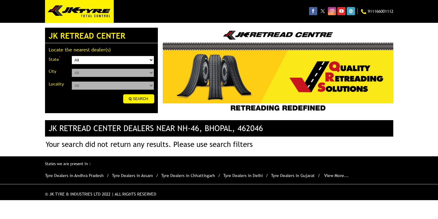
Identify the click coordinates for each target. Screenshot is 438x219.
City (52, 71)
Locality (56, 84)
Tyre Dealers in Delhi (243, 175)
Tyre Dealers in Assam (132, 175)
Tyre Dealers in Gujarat (293, 175)
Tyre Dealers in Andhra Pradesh (74, 175)
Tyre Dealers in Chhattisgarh (188, 175)
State (54, 59)
